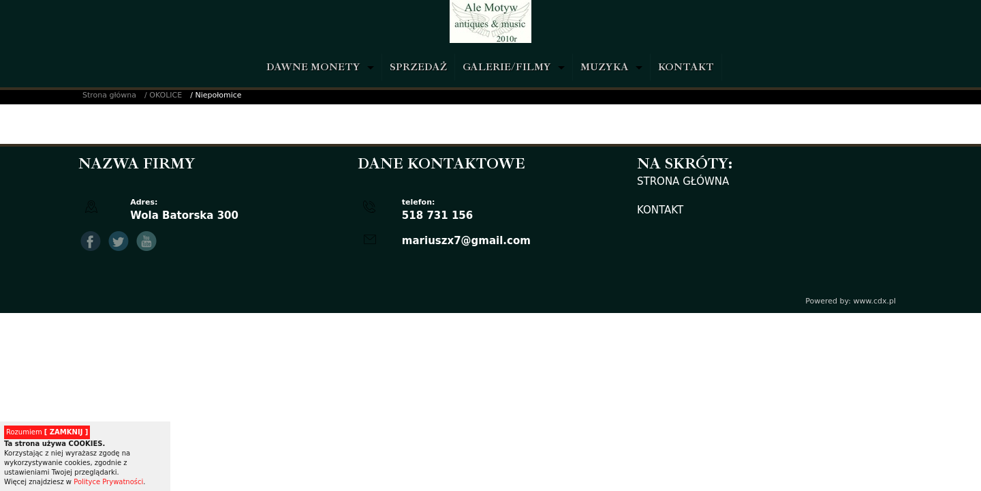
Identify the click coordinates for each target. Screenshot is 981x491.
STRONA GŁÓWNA (683, 181)
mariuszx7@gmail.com (466, 241)
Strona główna (109, 95)
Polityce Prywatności (108, 482)
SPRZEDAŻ (418, 67)
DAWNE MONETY (313, 67)
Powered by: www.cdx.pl (850, 301)
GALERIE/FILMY (507, 67)
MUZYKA (604, 67)
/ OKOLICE (163, 95)
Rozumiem (47, 432)
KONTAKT (686, 67)
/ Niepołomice (215, 95)
